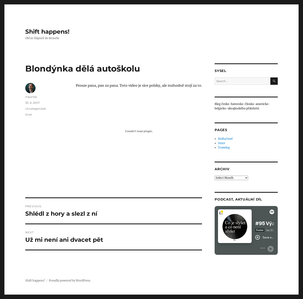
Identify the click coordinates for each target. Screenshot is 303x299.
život (28, 114)
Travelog (224, 147)
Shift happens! (47, 31)
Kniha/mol (225, 139)
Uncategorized (35, 108)
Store (221, 143)
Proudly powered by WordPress (69, 280)
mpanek (31, 96)
